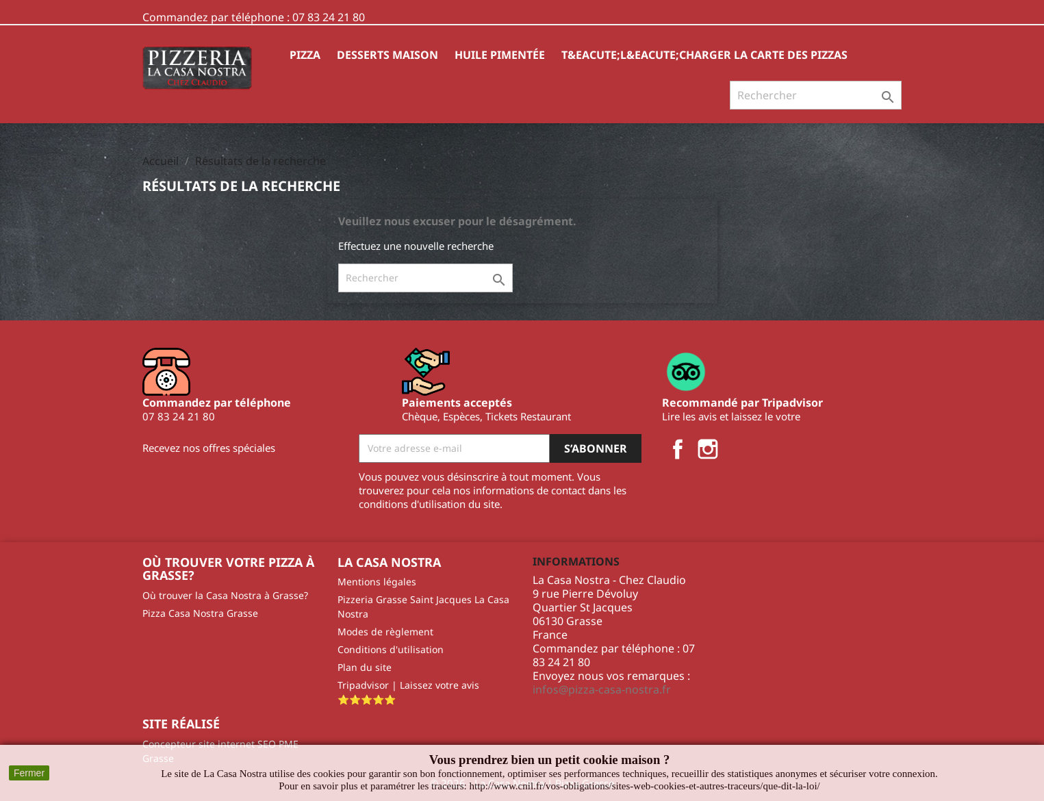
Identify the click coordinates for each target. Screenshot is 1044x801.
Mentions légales (377, 581)
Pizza (305, 54)
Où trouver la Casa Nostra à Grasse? (225, 595)
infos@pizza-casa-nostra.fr (602, 689)
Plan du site (365, 667)
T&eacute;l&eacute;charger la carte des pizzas (704, 54)
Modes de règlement (385, 631)
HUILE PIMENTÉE (500, 54)
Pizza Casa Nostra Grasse (200, 613)
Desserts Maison (387, 54)
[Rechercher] (816, 95)
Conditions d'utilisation (391, 649)
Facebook (677, 449)
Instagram (708, 449)
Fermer (29, 772)
